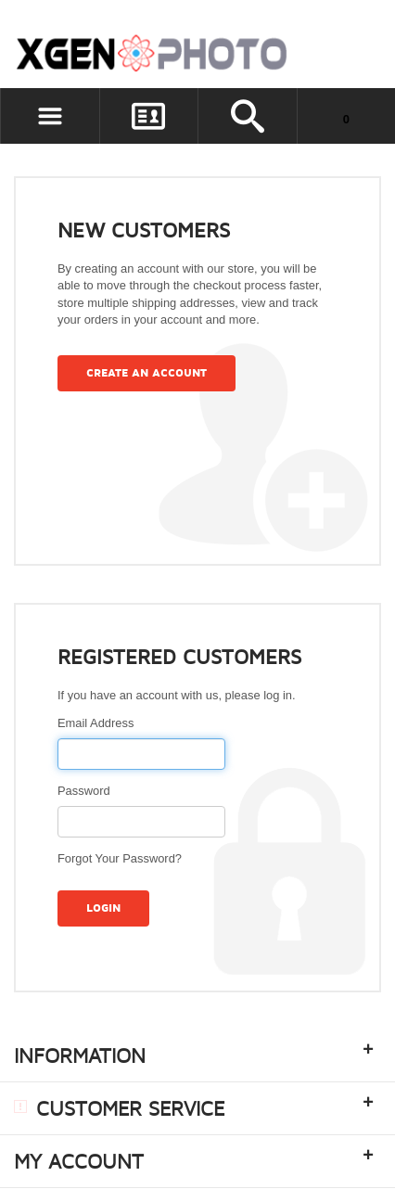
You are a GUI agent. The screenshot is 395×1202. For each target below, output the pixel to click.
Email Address (95, 723)
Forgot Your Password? (119, 858)
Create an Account (146, 373)
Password (83, 791)
